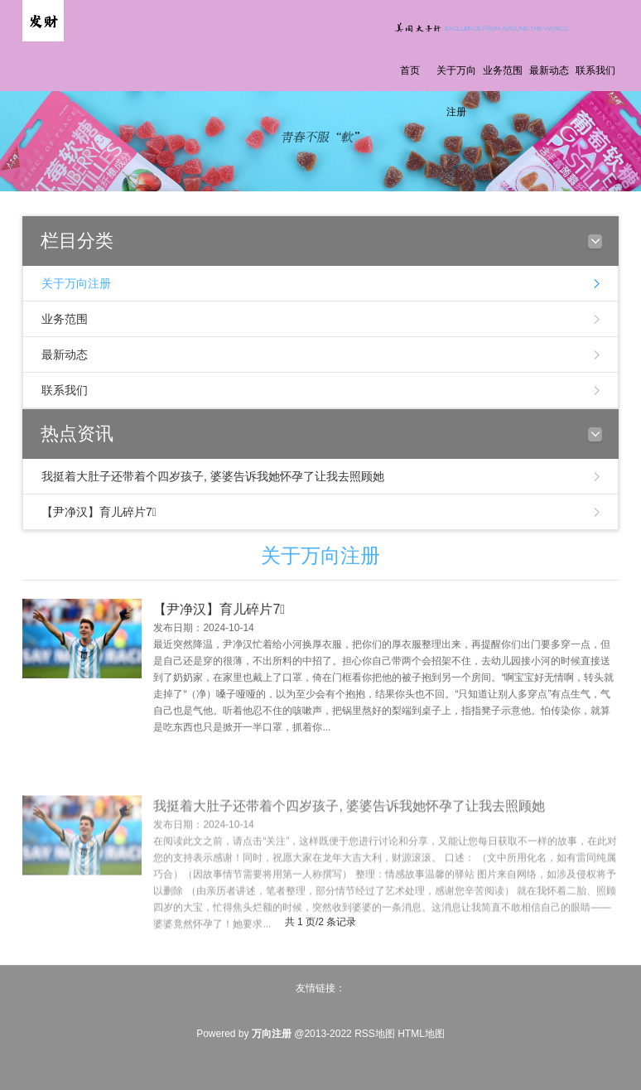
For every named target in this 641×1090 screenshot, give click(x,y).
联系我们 (595, 70)
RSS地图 (374, 1033)
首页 (410, 70)
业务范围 (503, 70)
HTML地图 (421, 1033)
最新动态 (549, 70)
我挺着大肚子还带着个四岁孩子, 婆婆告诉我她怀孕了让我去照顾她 (212, 476)
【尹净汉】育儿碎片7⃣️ (99, 511)
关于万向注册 (456, 91)
